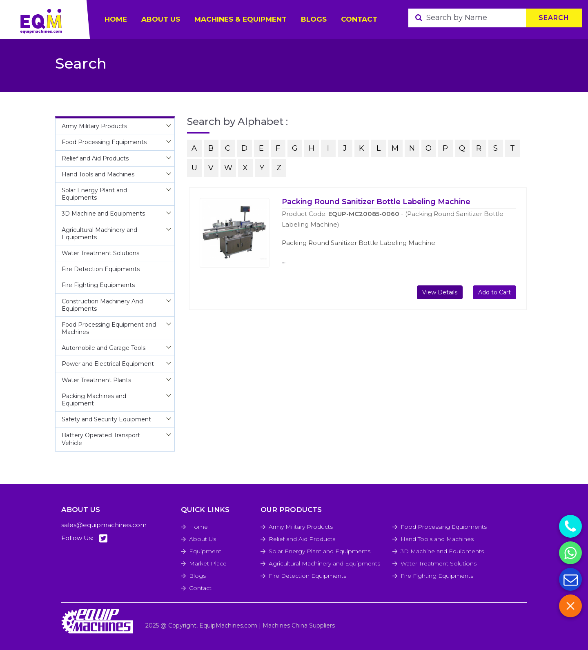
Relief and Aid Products (302, 539)
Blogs (314, 19)
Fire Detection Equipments (307, 575)
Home (198, 526)
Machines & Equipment (240, 19)
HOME (116, 19)
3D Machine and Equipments (442, 551)
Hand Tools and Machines (437, 539)
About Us (202, 539)
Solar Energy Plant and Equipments (319, 551)
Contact (359, 19)
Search (554, 18)
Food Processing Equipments (444, 526)
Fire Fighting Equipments (437, 575)
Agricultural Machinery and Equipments (324, 563)
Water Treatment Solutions (439, 563)
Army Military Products (301, 526)
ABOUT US (160, 19)
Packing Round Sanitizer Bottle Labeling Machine (376, 201)
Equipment (205, 551)
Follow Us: (84, 538)
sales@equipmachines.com (104, 525)
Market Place (208, 563)
